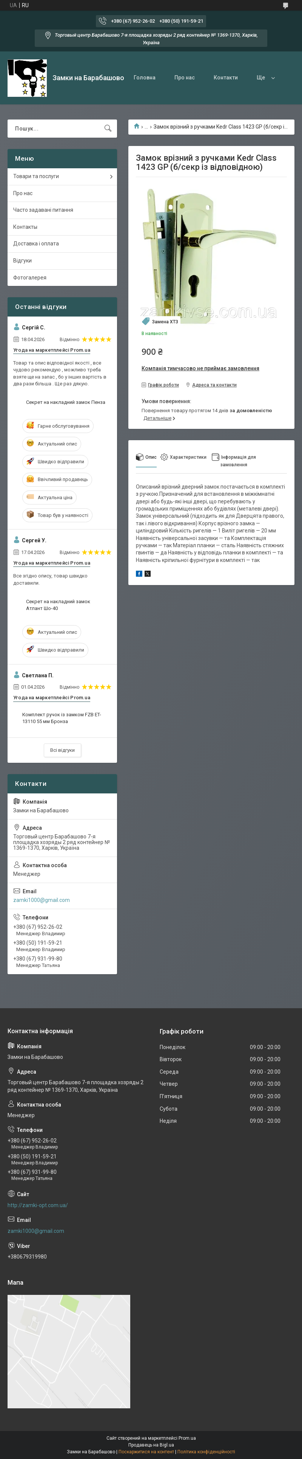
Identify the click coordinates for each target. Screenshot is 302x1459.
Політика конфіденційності (206, 1451)
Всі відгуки (62, 750)
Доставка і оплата (36, 244)
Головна (145, 78)
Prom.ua (187, 1438)
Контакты (25, 227)
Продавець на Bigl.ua (151, 1445)
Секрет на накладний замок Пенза (65, 402)
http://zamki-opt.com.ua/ (38, 1205)
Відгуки (22, 261)
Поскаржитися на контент (146, 1451)
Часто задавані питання (43, 210)
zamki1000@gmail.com (41, 900)
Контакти (226, 78)
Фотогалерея (29, 278)
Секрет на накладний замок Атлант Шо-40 (58, 605)
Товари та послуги (36, 176)
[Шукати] (108, 129)
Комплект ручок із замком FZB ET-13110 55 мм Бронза (61, 718)
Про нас (184, 78)
